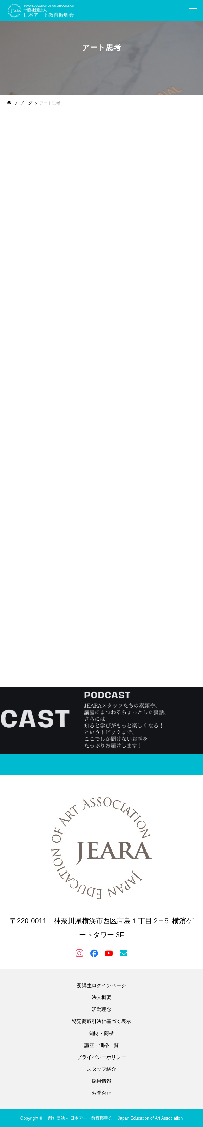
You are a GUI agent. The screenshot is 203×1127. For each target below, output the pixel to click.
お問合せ (101, 1092)
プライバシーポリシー (101, 1057)
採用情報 (101, 1081)
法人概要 (101, 997)
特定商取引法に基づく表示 (101, 1021)
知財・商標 (101, 1033)
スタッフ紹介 (101, 1069)
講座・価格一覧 (101, 1045)
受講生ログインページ (101, 985)
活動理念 (101, 1009)
